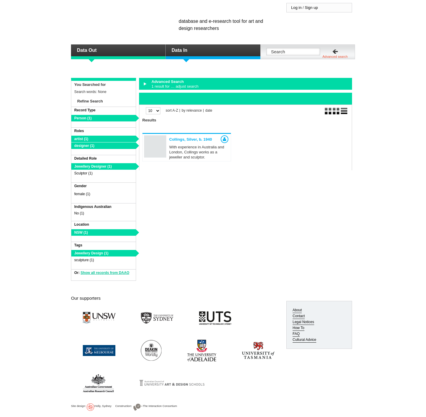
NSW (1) (81, 232)
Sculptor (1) (83, 173)
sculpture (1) (84, 260)
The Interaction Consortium (160, 406)
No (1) (79, 213)
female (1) (82, 194)
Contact (299, 316)
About (297, 310)
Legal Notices (303, 322)
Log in (296, 7)
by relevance (192, 110)
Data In (179, 50)
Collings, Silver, (190, 139)
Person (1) (83, 118)
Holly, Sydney (103, 406)
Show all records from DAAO (104, 273)
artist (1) (81, 139)
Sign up (311, 7)
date (208, 110)
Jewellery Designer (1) (93, 166)
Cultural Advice (304, 340)
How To (298, 328)
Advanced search (335, 56)
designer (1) (84, 146)
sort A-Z (172, 110)
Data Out (87, 50)
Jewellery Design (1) (91, 253)
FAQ (296, 334)
